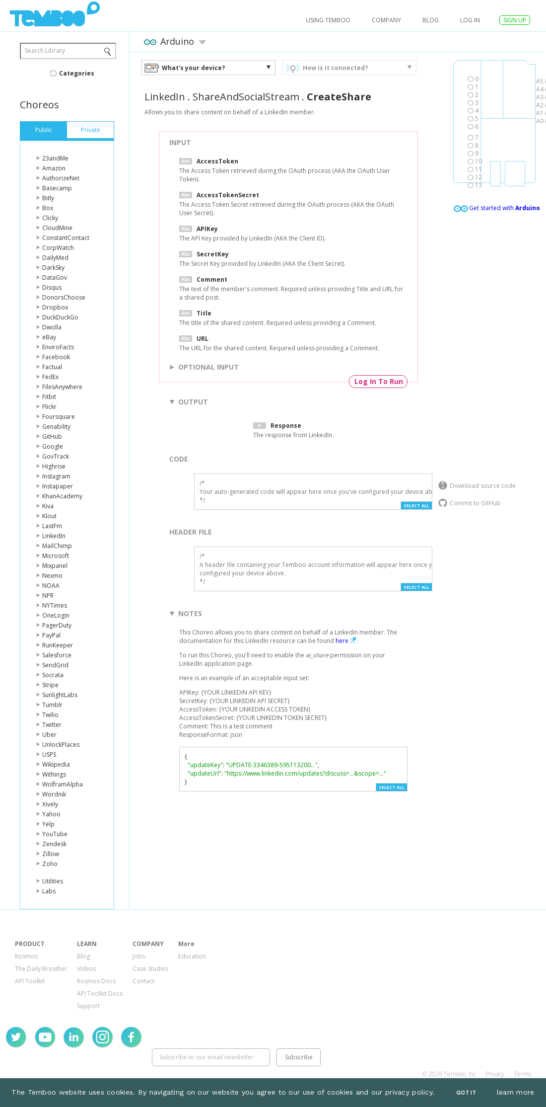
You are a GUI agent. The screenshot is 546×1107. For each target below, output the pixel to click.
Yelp (48, 824)
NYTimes (54, 605)
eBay (49, 337)
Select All (416, 505)
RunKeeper (57, 645)
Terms (522, 1074)
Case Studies (150, 968)
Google (52, 446)
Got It (466, 1093)
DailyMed (55, 257)
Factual (52, 367)
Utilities (52, 881)
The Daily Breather (41, 968)
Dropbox (55, 307)
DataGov (54, 277)
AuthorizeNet (60, 178)
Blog (430, 20)
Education (192, 956)
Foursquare (58, 416)
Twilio (50, 715)
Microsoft (55, 556)
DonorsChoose (63, 297)
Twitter (52, 724)
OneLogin (55, 615)
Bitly (48, 198)
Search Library (45, 50)
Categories (76, 73)
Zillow (50, 854)
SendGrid (55, 665)
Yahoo (51, 814)
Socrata (53, 675)
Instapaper (57, 486)
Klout (49, 516)
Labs (49, 891)
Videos (86, 968)
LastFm (52, 526)
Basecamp (57, 188)
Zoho (50, 864)
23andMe (55, 158)
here (342, 640)
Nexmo (52, 575)
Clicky (50, 218)
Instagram (56, 476)
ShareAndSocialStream (246, 96)
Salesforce (56, 655)
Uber (49, 734)
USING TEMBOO (328, 20)
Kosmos (26, 956)
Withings (54, 774)
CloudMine (57, 228)
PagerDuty (56, 625)
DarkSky (53, 267)
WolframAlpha (62, 784)
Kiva (48, 506)
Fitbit (49, 397)
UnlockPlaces (60, 744)
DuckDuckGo (60, 317)
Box (47, 208)
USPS (49, 754)
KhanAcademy (62, 496)
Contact (143, 981)
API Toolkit (30, 981)
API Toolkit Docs (100, 993)
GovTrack (55, 456)
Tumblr (52, 705)
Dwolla (52, 327)
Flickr (49, 406)
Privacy (494, 1074)
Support (88, 1006)
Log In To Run (378, 381)
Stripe (50, 685)
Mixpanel (55, 565)
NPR (48, 595)
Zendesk (54, 844)
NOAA (51, 585)
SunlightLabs (59, 695)
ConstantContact (65, 238)
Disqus (52, 287)
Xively (50, 804)
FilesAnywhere (62, 387)
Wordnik (54, 794)
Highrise (54, 466)
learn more (516, 1092)
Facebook (56, 357)
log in (470, 20)
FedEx (50, 377)
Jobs (139, 956)
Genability (56, 426)
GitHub (52, 436)
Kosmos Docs (96, 981)
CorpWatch (58, 247)
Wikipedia (56, 764)
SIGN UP (514, 20)
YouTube (55, 834)
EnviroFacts (58, 347)
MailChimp (57, 546)
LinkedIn (54, 536)
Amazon (54, 168)
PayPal (51, 635)
